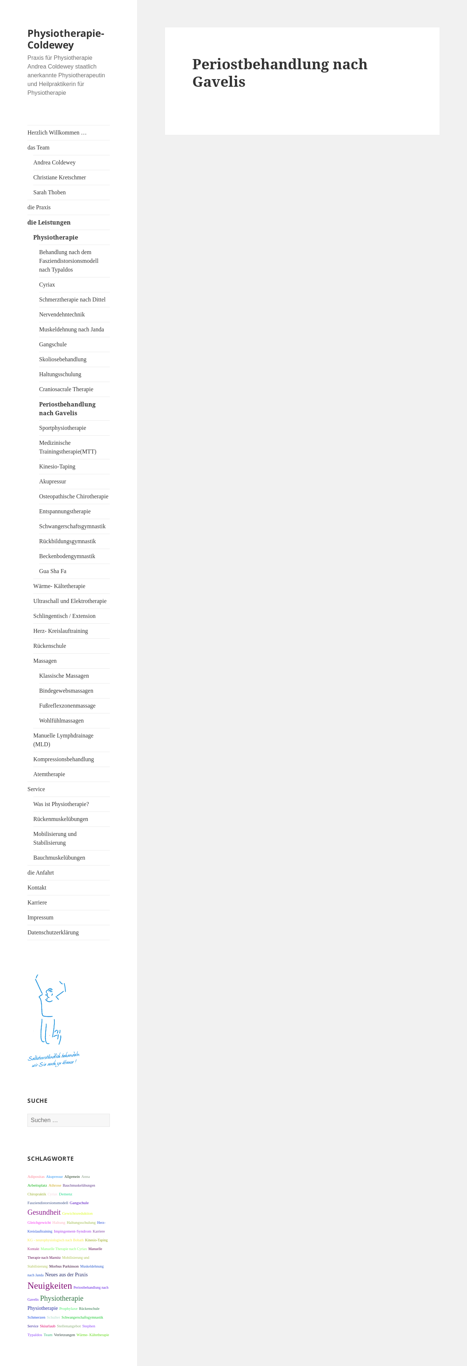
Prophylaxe (68, 1308)
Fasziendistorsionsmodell (47, 1202)
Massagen (45, 661)
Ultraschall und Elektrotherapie (70, 601)
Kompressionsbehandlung (63, 759)
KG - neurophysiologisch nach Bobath (55, 1240)
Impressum (40, 917)
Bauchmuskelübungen (59, 858)
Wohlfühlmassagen (61, 720)
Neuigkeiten (49, 1286)
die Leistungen (49, 222)
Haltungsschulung (60, 374)
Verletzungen (64, 1334)
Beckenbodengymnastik (67, 556)
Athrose (55, 1185)
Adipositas (36, 1176)
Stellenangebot (69, 1326)
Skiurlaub (47, 1326)
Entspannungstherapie (64, 511)
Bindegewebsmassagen (66, 691)
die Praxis (39, 207)
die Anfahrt (40, 872)
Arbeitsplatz (37, 1185)
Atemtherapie (49, 774)
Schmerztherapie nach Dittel (72, 299)
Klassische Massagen (64, 676)
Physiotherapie (55, 237)
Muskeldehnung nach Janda (71, 329)
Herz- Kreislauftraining (60, 631)
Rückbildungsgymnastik (67, 541)
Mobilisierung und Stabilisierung (55, 838)
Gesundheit (44, 1212)
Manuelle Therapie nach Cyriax (64, 1249)
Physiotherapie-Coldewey (65, 38)
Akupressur (52, 481)
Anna (85, 1176)
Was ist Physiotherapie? (61, 804)
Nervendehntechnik (62, 314)
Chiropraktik (36, 1194)
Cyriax (47, 284)
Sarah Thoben (49, 192)
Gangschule (53, 344)
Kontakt (36, 887)
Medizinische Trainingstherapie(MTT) (67, 447)
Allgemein (72, 1177)
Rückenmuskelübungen (60, 819)
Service (36, 789)
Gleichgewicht (39, 1222)
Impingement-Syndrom (73, 1231)
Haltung (58, 1222)
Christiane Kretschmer (59, 177)
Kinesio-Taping (57, 466)
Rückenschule (49, 646)
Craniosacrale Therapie (66, 389)
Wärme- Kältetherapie (59, 586)
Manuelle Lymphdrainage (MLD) (63, 739)
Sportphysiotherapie (62, 428)
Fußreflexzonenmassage (67, 706)
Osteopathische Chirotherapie (73, 496)
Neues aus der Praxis (66, 1274)
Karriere (37, 902)
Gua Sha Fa (52, 571)
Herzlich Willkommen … (57, 132)
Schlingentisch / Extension (64, 616)
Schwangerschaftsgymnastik (72, 526)
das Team (38, 147)
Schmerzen (36, 1317)
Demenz (66, 1194)
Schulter (53, 1317)
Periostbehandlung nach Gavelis (67, 408)
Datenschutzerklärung (52, 932)
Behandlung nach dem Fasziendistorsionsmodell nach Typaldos (69, 261)
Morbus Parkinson (64, 1266)
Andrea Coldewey (54, 162)
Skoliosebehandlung (62, 359)
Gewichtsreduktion (77, 1213)
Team (47, 1334)
